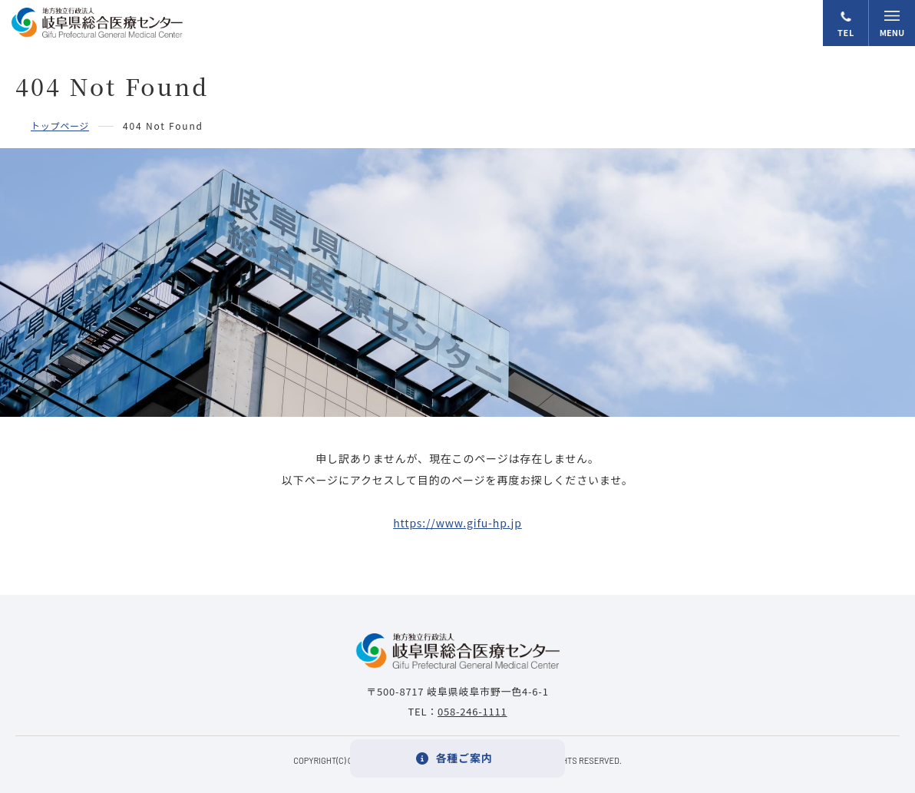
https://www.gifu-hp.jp (457, 522)
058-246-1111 (472, 711)
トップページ (60, 125)
